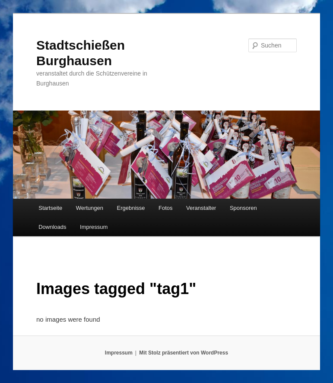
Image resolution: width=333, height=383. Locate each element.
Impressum (94, 227)
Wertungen (89, 208)
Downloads (52, 227)
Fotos (166, 208)
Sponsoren (243, 208)
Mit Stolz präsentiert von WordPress (183, 353)
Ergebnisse (131, 208)
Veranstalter (201, 208)
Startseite (50, 208)
